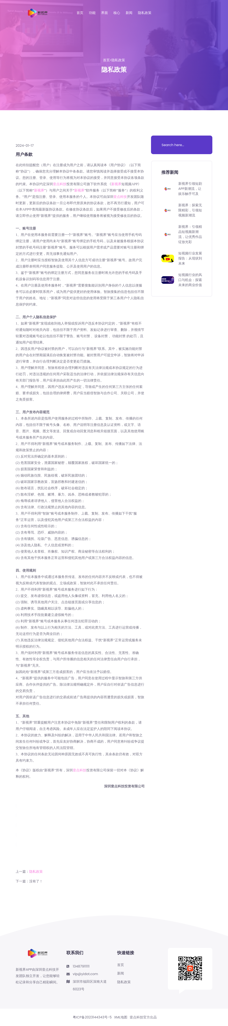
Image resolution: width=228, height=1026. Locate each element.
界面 (104, 12)
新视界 (116, 184)
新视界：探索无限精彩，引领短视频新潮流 (190, 210)
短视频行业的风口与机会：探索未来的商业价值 (190, 279)
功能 (92, 12)
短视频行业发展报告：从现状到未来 (190, 258)
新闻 (129, 12)
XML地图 (120, 1017)
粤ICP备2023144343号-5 (92, 1017)
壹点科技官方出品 (143, 1017)
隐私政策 (144, 12)
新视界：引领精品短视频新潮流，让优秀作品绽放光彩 (190, 234)
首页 (80, 12)
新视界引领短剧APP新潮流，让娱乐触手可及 (190, 188)
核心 (116, 12)
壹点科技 (59, 184)
